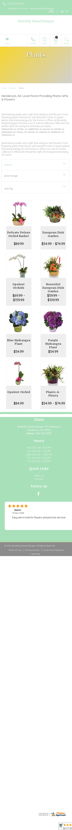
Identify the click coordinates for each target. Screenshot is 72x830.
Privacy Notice (32, 550)
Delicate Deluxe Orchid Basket (18, 234)
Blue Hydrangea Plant (18, 342)
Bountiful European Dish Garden (53, 288)
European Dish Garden (53, 234)
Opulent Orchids (19, 286)
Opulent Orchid (18, 392)
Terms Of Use (15, 550)
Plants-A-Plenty (53, 393)
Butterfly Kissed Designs (36, 21)
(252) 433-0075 (16, 3)
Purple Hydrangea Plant (53, 344)
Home (4, 88)
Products (12, 88)
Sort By (9, 188)
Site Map (36, 554)
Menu (7, 43)
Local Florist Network (53, 550)
